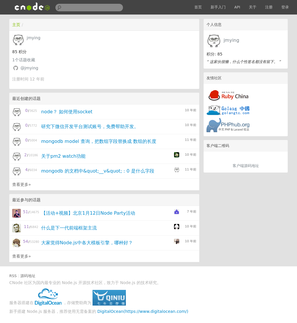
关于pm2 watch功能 (63, 156)
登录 (285, 7)
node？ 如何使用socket (67, 111)
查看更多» (21, 184)
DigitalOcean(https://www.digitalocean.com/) (143, 311)
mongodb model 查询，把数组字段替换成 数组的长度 (98, 141)
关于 (252, 7)
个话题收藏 (23, 60)
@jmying (29, 68)
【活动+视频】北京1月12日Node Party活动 (88, 213)
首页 (198, 7)
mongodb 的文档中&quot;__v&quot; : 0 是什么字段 (97, 171)
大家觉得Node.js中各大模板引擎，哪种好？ (87, 242)
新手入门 (218, 7)
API (237, 7)
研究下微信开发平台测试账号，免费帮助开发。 (90, 126)
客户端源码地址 (246, 166)
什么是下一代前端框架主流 (69, 228)
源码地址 (27, 276)
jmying (231, 40)
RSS (13, 276)
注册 (269, 7)
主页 (16, 24)
